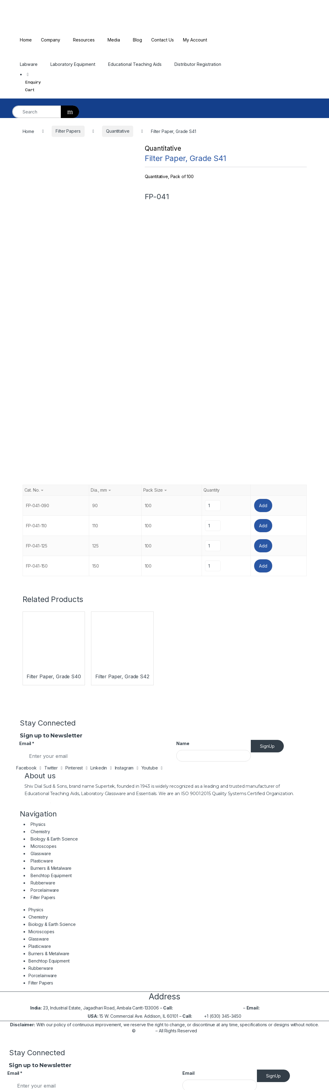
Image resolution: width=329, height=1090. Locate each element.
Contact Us (167, 40)
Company (52, 40)
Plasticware (42, 587)
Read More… (37, 527)
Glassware (41, 580)
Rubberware (43, 609)
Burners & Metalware (51, 594)
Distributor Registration (202, 64)
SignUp (267, 472)
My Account (201, 40)
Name (182, 470)
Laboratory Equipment (74, 64)
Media (117, 40)
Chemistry (40, 558)
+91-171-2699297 (202, 734)
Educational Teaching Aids (137, 64)
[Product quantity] (212, 232)
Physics (38, 551)
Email (26, 470)
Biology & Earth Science (54, 565)
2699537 (233, 734)
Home (26, 40)
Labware (29, 64)
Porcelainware (45, 616)
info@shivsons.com (280, 734)
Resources (86, 40)
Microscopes (43, 573)
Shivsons (145, 757)
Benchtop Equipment (51, 602)
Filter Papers (43, 624)
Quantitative (163, 148)
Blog (141, 40)
